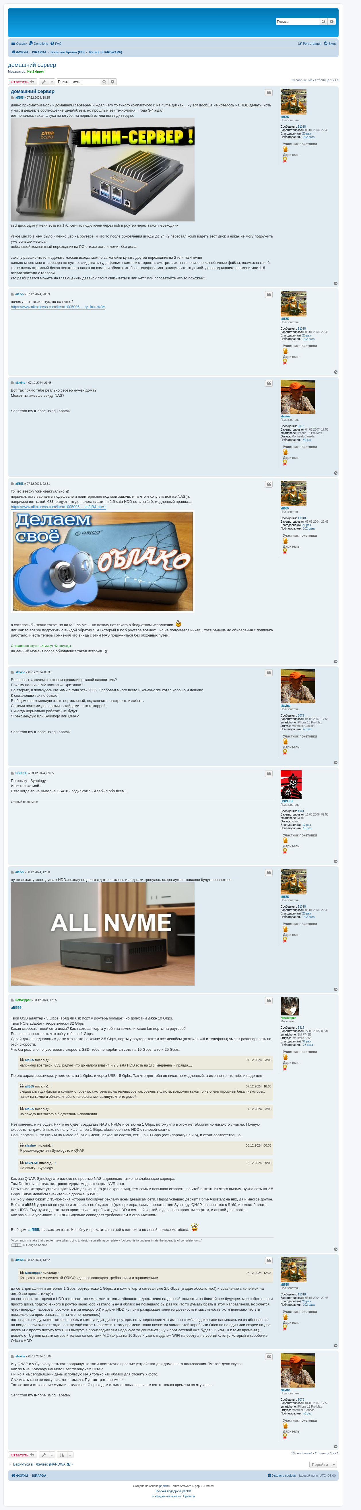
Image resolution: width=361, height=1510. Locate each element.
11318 (302, 126)
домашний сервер (32, 65)
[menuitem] (38, 43)
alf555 (285, 116)
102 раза (309, 137)
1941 (301, 811)
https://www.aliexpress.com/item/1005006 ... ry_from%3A (58, 307)
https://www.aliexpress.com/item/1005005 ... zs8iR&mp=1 (58, 507)
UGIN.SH (287, 801)
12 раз (306, 824)
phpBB (163, 1486)
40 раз (307, 439)
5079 (301, 426)
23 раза (308, 1044)
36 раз (306, 1041)
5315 (301, 1027)
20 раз (306, 133)
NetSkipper (35, 71)
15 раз (307, 828)
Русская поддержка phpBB (173, 1491)
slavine (285, 416)
